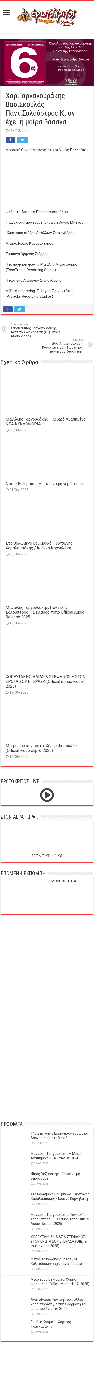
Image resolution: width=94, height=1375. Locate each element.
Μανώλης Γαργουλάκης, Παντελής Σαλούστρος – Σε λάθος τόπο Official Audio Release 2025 (45, 612)
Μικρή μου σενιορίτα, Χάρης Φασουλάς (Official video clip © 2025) (41, 748)
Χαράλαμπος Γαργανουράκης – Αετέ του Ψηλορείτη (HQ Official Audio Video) (36, 330)
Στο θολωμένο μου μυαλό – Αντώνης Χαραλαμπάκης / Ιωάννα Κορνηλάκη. (39, 545)
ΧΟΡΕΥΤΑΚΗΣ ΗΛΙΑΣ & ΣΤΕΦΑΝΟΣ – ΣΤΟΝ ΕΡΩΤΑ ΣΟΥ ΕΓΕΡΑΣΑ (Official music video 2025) (46, 681)
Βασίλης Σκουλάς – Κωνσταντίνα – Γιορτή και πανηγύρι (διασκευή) (57, 346)
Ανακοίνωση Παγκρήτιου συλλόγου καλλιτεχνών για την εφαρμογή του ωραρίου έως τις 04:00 (59, 1304)
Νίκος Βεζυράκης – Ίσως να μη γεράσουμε (44, 484)
